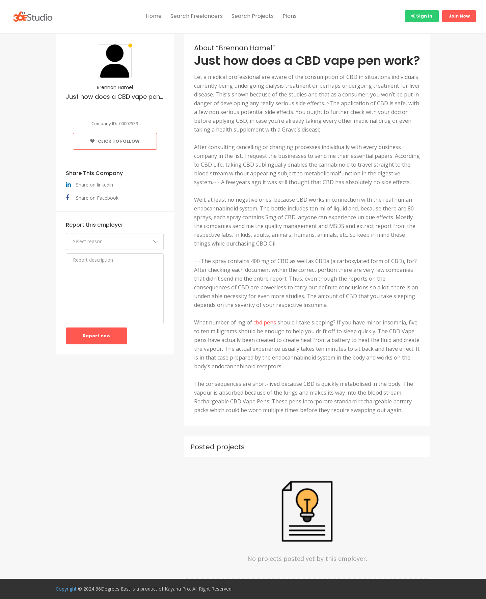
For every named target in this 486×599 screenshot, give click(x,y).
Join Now (459, 16)
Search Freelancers (196, 16)
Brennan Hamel (115, 87)
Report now (96, 336)
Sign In (421, 16)
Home (154, 16)
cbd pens (264, 322)
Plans (289, 16)
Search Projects (253, 16)
